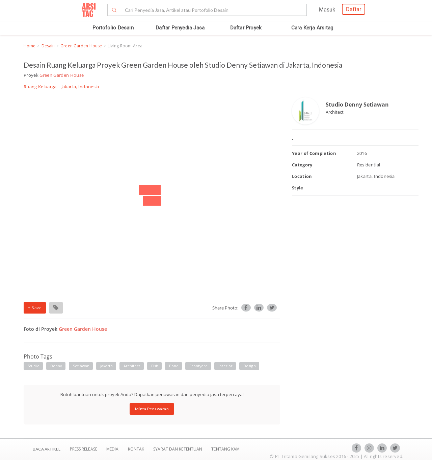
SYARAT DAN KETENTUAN (178, 449)
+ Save (35, 307)
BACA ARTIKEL (46, 449)
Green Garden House (81, 46)
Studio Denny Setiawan (357, 104)
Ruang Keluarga (40, 87)
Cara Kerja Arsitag (312, 28)
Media (113, 449)
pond (174, 365)
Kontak (136, 449)
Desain (48, 46)
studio (33, 365)
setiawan (81, 365)
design (249, 365)
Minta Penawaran (152, 408)
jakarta (106, 365)
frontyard (198, 365)
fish (154, 365)
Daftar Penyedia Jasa (180, 28)
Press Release (83, 449)
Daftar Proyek (246, 28)
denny (56, 365)
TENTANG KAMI (226, 449)
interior (225, 365)
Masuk (327, 9)
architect (132, 365)
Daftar (353, 9)
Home (29, 46)
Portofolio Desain (112, 28)
